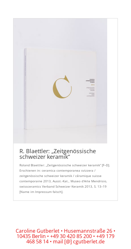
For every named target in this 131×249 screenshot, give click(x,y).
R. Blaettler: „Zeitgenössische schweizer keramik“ (57, 153)
